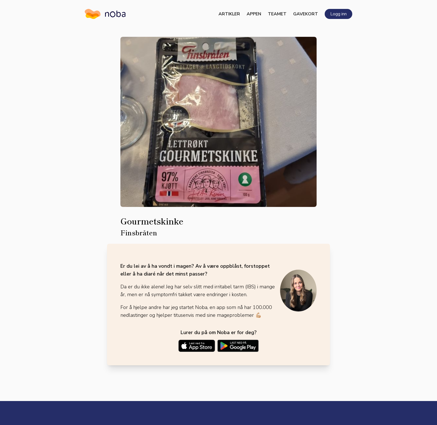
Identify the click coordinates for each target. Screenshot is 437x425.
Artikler (229, 14)
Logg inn (338, 14)
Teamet (277, 14)
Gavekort (305, 14)
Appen (254, 14)
